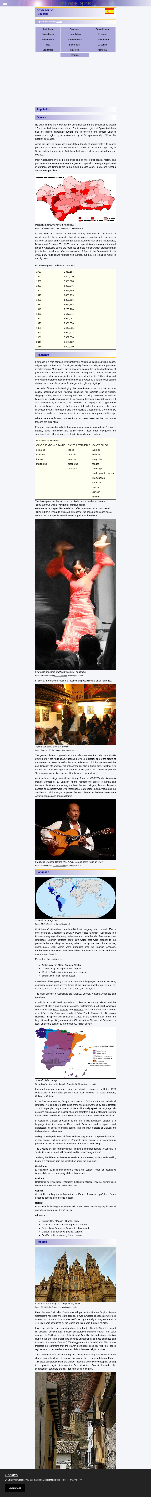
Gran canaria (102, 39)
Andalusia (48, 29)
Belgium (39, 244)
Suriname (78, 1009)
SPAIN (59, 21)
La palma (102, 44)
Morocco (74, 1006)
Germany (53, 244)
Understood (15, 1488)
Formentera (48, 39)
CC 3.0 (78, 1084)
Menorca (102, 50)
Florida (93, 1020)
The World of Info (75, 3)
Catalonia (74, 29)
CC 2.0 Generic (60, 675)
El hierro (102, 34)
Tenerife (74, 55)
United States (97, 1016)
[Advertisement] (75, 82)
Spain (102, 128)
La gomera (74, 44)
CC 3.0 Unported (60, 228)
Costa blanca (102, 29)
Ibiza (47, 44)
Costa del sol (74, 34)
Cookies (11, 1475)
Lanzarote (48, 50)
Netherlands (109, 240)
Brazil (56, 1009)
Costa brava (48, 34)
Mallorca (74, 50)
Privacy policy (75, 1480)
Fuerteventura (75, 39)
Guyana (64, 1009)
